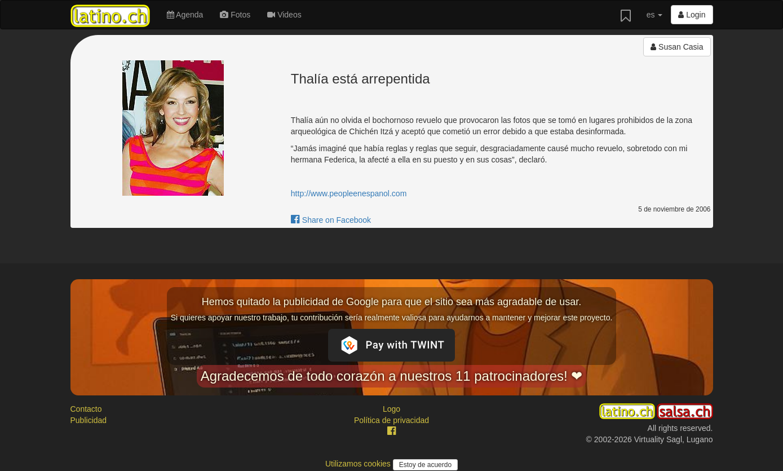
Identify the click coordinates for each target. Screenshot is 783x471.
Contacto (86, 408)
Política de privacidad (391, 420)
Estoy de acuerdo (425, 465)
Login (691, 14)
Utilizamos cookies (359, 463)
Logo (391, 408)
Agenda (185, 14)
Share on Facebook (331, 220)
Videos (284, 14)
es (655, 14)
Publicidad (88, 420)
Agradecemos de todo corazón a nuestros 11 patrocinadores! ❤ (392, 376)
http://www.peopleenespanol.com (348, 193)
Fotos (235, 14)
